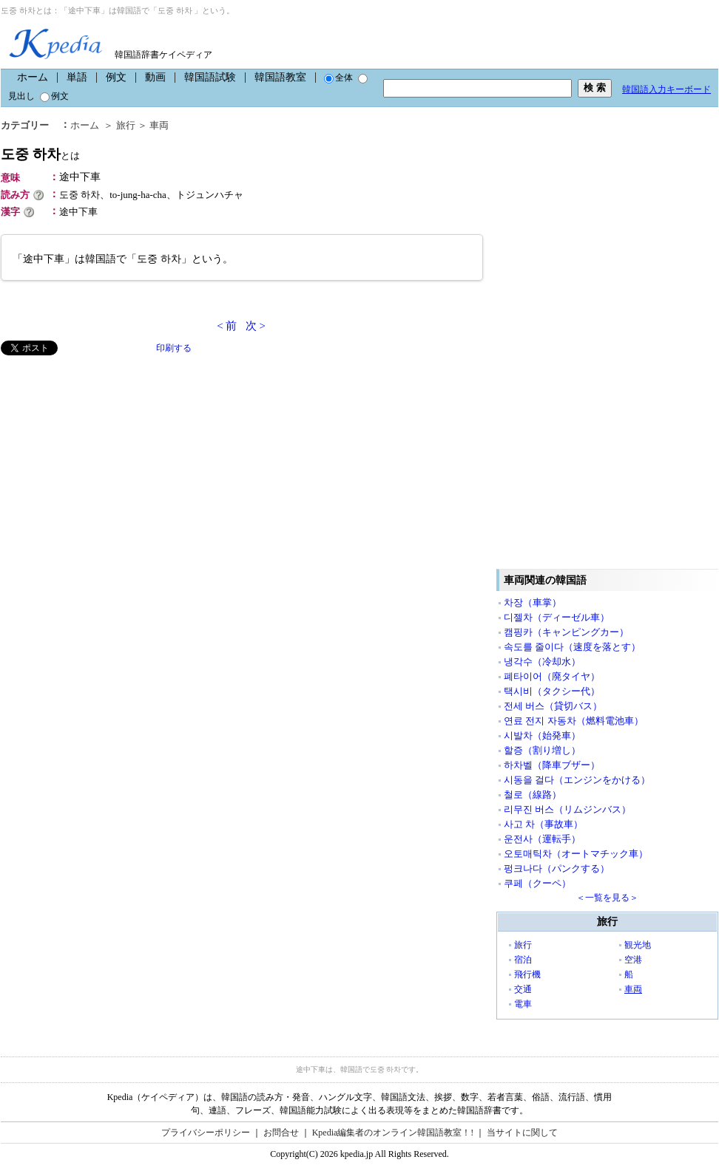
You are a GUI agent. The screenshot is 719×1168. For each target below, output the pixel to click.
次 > (256, 326)
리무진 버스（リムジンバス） (567, 809)
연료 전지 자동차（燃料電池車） (574, 720)
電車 (523, 1004)
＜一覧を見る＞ (607, 897)
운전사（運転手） (542, 838)
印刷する (174, 348)
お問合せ (281, 1132)
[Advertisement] (112, 458)
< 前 (227, 326)
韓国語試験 (210, 77)
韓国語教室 (280, 77)
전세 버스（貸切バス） (553, 705)
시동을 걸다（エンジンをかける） (577, 779)
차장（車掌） (532, 602)
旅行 (125, 125)
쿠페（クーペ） (537, 883)
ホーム (32, 77)
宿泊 (523, 959)
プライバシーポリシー (205, 1132)
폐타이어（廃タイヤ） (552, 676)
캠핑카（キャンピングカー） (566, 632)
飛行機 (527, 974)
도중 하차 (40, 154)
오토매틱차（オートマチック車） (576, 853)
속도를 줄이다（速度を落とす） (572, 646)
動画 (155, 77)
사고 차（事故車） (543, 824)
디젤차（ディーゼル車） (557, 617)
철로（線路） (532, 794)
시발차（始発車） (542, 735)
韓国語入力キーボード (666, 89)
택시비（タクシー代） (552, 691)
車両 (159, 125)
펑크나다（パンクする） (557, 868)
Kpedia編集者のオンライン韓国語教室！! (393, 1132)
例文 (116, 77)
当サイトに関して (522, 1132)
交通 (523, 989)
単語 (77, 77)
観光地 (637, 945)
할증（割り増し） (542, 750)
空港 (633, 959)
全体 (338, 77)
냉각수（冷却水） (542, 661)
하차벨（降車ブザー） (552, 765)
